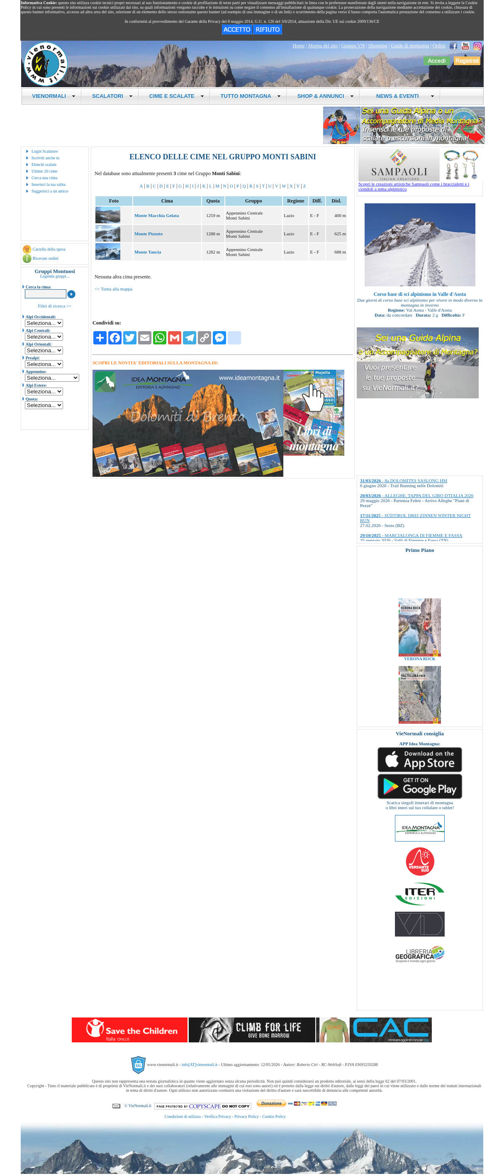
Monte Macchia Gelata (156, 215)
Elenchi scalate (44, 164)
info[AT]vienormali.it (199, 1064)
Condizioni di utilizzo (183, 1116)
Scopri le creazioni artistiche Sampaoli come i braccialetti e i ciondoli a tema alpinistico (420, 184)
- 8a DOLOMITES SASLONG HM (403, 480)
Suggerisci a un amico (50, 191)
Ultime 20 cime (44, 171)
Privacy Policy (246, 1116)
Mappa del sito (323, 46)
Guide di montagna (410, 46)
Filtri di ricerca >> (54, 305)
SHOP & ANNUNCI (325, 96)
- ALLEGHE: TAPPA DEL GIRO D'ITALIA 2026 (416, 495)
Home (298, 46)
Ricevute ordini (45, 258)
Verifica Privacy (217, 1116)
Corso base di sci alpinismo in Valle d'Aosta (420, 294)
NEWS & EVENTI (402, 96)
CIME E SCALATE (176, 96)
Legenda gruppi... (55, 276)
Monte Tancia (147, 251)
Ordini (439, 46)
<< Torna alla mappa (113, 288)
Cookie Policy (274, 1116)
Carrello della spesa (49, 249)
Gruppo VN (353, 46)
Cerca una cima (44, 178)
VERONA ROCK (419, 664)
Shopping (377, 46)
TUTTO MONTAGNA (251, 96)
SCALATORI (112, 96)
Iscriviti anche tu (45, 158)
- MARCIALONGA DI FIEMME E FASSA (411, 535)
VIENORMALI (54, 96)
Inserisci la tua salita (49, 184)
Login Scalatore (45, 151)
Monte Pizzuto (148, 233)
